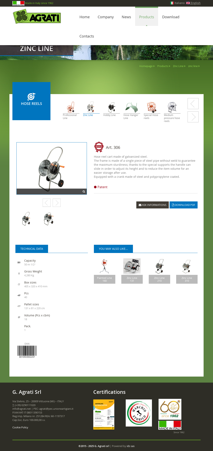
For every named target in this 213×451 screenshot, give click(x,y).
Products (146, 16)
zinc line (193, 66)
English (193, 3)
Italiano (177, 3)
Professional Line (70, 117)
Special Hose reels (151, 117)
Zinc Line (178, 66)
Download (170, 16)
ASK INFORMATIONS (152, 205)
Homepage (146, 66)
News (126, 16)
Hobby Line (109, 115)
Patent (101, 187)
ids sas (131, 446)
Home (84, 16)
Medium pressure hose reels (172, 118)
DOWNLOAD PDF (183, 205)
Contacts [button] (86, 36)
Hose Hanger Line (131, 117)
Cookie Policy (20, 427)
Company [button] (106, 16)
